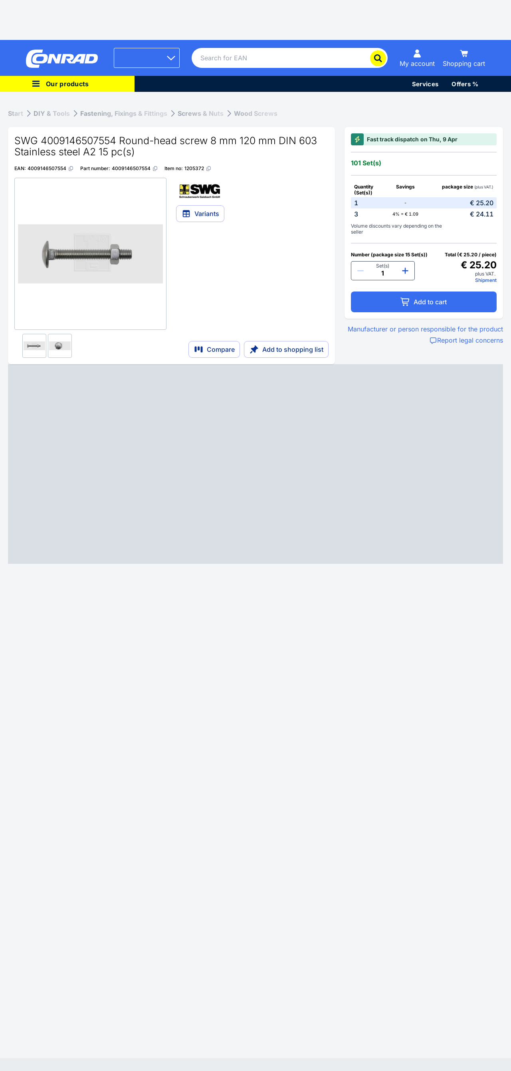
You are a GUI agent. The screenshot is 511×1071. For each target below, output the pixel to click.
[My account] (417, 57)
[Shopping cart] (464, 57)
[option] (424, 202)
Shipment (486, 280)
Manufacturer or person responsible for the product (425, 329)
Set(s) (382, 266)
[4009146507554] (51, 168)
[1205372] (198, 168)
